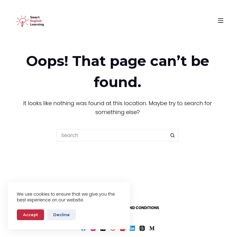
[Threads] (142, 228)
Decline (61, 214)
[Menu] (220, 20)
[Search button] (172, 135)
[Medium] (152, 228)
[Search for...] (111, 135)
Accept (30, 214)
